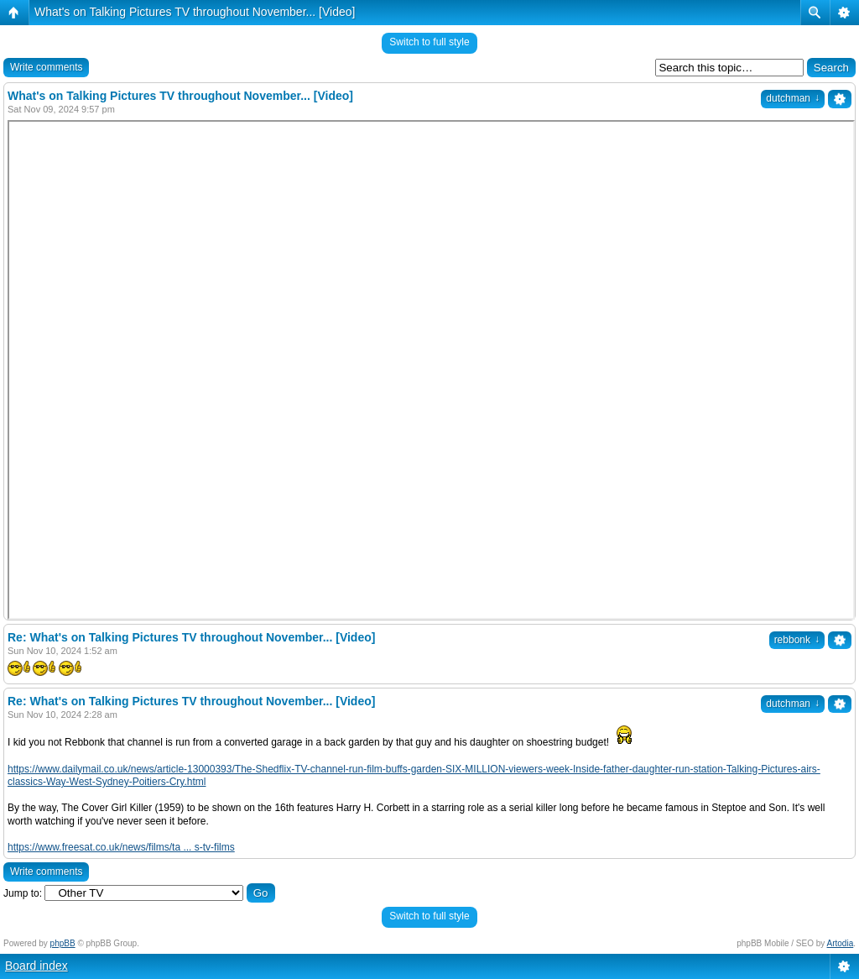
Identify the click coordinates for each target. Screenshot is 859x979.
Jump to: (22, 893)
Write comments (46, 67)
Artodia (840, 943)
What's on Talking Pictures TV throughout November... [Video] (194, 11)
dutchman (793, 98)
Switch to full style (429, 42)
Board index (36, 965)
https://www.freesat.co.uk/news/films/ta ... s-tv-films (121, 847)
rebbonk (797, 640)
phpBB (62, 943)
